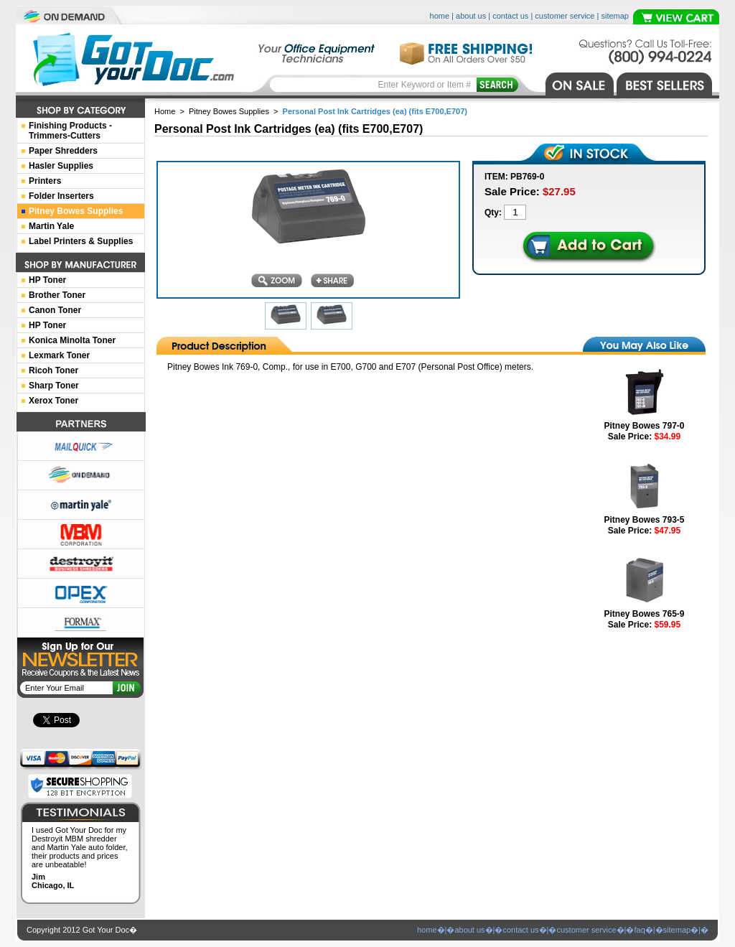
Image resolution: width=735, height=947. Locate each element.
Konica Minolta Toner (72, 340)
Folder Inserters (61, 196)
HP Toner (47, 280)
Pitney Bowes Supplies (229, 111)
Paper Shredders (63, 151)
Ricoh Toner (53, 370)
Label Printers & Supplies (81, 241)
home (440, 15)
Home (164, 111)
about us (471, 15)
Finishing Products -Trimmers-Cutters (70, 131)
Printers (45, 181)
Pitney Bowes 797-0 (644, 426)
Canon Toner (55, 310)
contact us (510, 15)
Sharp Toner (54, 386)
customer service (564, 15)
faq (639, 929)
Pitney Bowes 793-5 (644, 520)
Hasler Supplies (61, 166)
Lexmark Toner (59, 355)
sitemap (615, 15)
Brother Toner (57, 295)
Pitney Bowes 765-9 (644, 614)
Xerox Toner (53, 401)
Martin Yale (51, 226)
